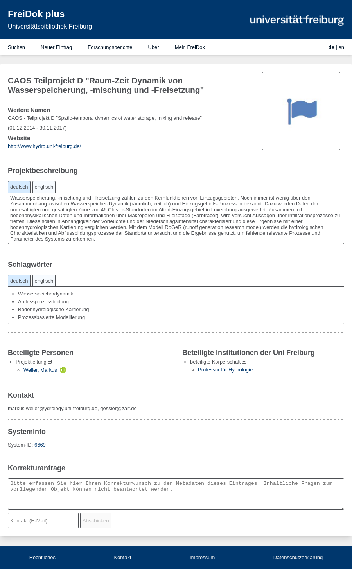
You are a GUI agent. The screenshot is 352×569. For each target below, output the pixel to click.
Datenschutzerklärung (298, 557)
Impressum (202, 557)
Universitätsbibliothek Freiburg (50, 26)
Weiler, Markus (40, 370)
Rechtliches (42, 557)
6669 (40, 445)
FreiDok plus (36, 14)
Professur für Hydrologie (225, 370)
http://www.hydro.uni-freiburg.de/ (44, 146)
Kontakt (122, 557)
